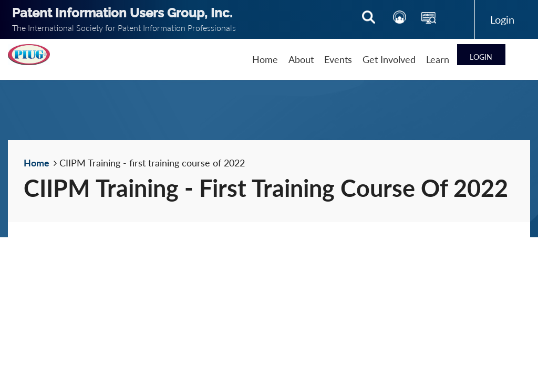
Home (36, 163)
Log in (502, 19)
